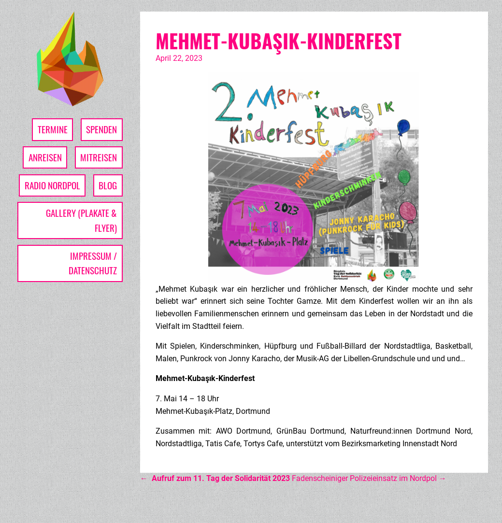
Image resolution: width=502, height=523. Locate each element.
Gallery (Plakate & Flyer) (81, 220)
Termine (53, 129)
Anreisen (45, 157)
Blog (108, 185)
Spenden (101, 129)
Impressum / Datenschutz (93, 263)
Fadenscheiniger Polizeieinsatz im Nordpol (369, 478)
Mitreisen (98, 157)
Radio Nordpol (52, 185)
